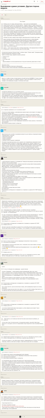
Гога (13, 10)
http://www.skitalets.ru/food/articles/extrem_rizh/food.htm (13, 406)
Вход (42, 1)
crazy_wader (6, 87)
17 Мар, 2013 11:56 (3, 232)
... (3, 318)
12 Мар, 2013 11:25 (3, 71)
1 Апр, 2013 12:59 (18, 10)
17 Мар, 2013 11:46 (3, 195)
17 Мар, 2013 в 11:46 (19, 207)
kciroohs (10, 316)
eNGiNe (5, 390)
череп (5, 234)
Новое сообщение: (8, 10)
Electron (5, 157)
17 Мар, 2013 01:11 (3, 154)
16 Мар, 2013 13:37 (3, 127)
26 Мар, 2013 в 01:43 (16, 394)
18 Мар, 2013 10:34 (3, 313)
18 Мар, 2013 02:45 (4, 294)
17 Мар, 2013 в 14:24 (18, 334)
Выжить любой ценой (32, 117)
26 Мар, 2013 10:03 (4, 412)
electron (10, 207)
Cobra (5, 74)
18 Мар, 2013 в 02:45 (19, 316)
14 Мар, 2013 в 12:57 (20, 107)
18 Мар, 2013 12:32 (3, 374)
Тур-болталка (4, 4)
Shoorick (5, 262)
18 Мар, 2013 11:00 (3, 345)
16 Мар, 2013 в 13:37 (16, 238)
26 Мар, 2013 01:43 (4, 388)
